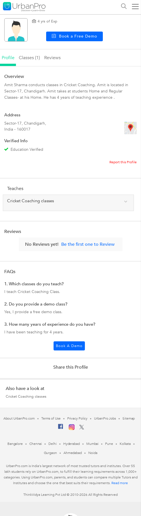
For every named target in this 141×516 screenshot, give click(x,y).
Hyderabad (71, 443)
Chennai (35, 443)
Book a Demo (69, 345)
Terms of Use (51, 418)
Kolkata (125, 443)
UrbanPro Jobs (105, 418)
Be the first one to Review (88, 244)
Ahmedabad (73, 453)
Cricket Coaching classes (26, 396)
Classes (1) (29, 58)
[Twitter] (81, 428)
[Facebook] (60, 428)
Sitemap (128, 418)
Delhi (52, 443)
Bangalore (15, 443)
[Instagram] (72, 429)
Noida (92, 453)
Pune (109, 443)
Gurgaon (50, 453)
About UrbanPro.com (19, 418)
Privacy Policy (77, 418)
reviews (52, 58)
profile (8, 58)
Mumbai (92, 443)
